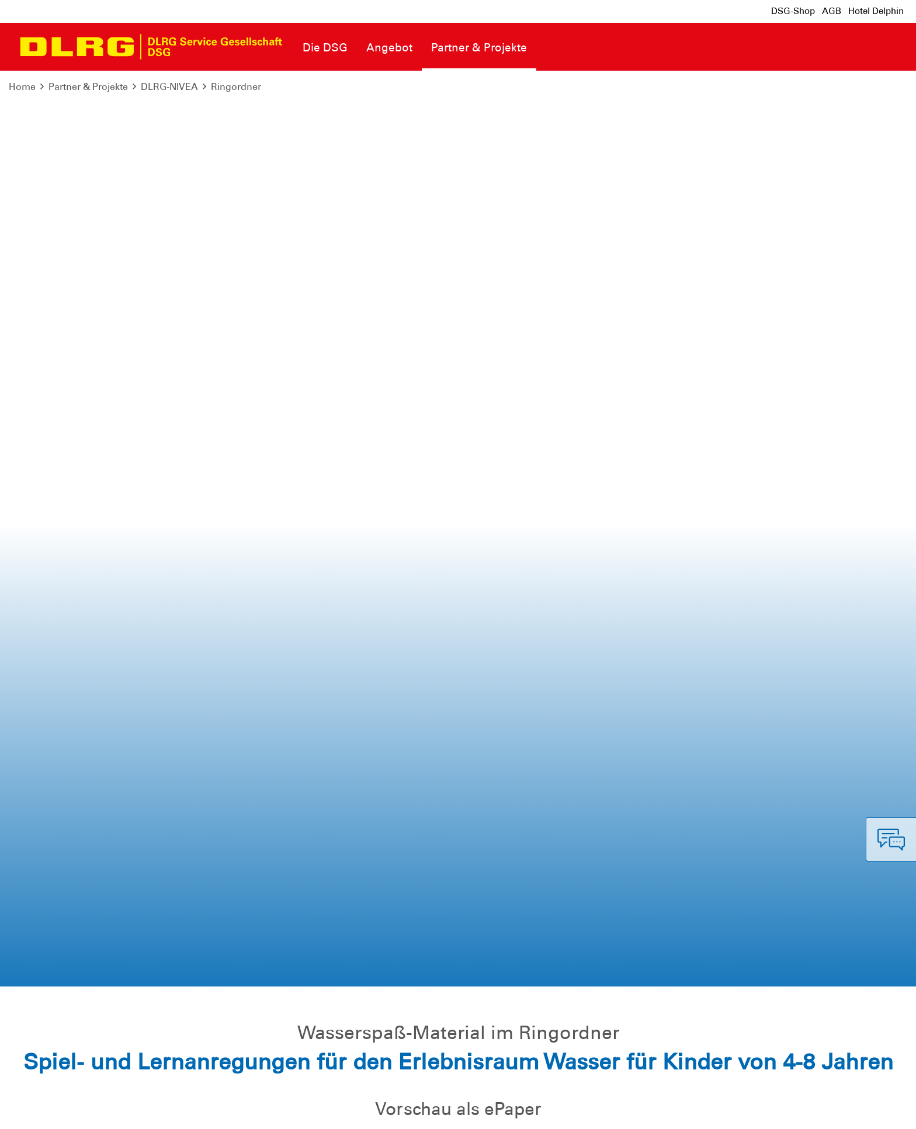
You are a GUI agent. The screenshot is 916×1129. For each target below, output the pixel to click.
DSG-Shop (793, 11)
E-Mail (168, 724)
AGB (831, 11)
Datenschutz (99, 1111)
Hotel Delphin (876, 11)
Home (22, 86)
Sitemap (154, 1111)
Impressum (38, 1111)
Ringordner (236, 86)
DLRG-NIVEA (169, 86)
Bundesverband (867, 1111)
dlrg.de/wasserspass (639, 836)
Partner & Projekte (88, 86)
